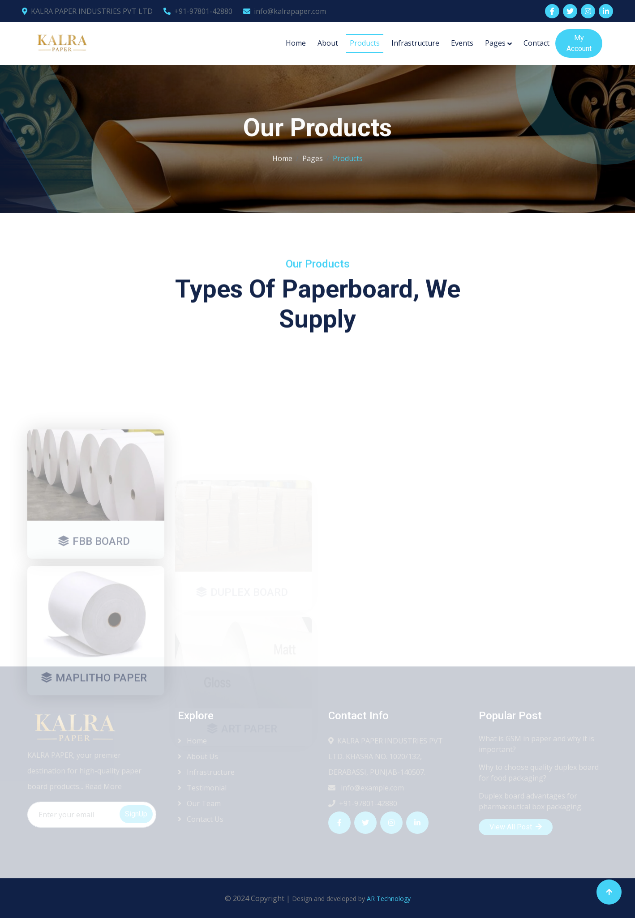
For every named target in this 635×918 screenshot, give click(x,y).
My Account (579, 43)
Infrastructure (415, 43)
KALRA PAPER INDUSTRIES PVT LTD (87, 11)
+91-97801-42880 (197, 11)
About (328, 43)
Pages (495, 43)
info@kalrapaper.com (284, 11)
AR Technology (389, 898)
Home (296, 43)
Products (365, 43)
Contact (536, 43)
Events (462, 43)
